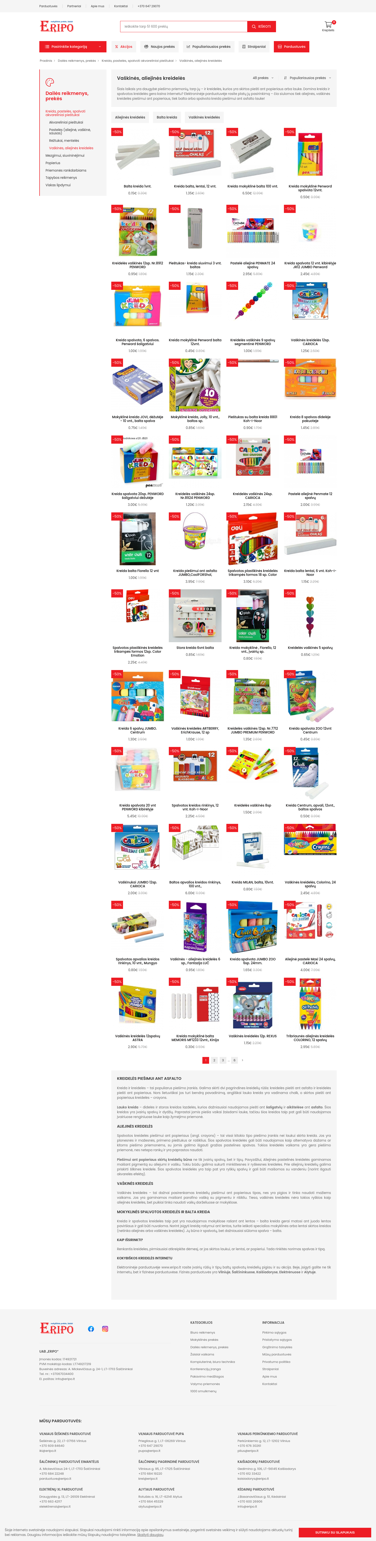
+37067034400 (62, 1374)
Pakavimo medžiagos (207, 1376)
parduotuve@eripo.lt (55, 1478)
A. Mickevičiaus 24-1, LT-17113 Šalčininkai (69, 1468)
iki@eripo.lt (47, 1450)
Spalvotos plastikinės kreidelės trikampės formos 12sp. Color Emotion (138, 652)
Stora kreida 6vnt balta (195, 648)
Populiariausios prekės (209, 46)
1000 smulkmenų (203, 1391)
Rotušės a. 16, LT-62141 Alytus (160, 1496)
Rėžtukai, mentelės (64, 140)
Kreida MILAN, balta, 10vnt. (253, 882)
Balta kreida (167, 117)
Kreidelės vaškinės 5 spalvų (310, 648)
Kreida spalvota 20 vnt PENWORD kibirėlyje (137, 807)
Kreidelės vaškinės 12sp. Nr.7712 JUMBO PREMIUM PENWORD (253, 730)
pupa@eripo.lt (149, 1450)
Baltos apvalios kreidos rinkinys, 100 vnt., (195, 884)
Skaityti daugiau (150, 1535)
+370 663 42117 (50, 1501)
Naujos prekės (159, 46)
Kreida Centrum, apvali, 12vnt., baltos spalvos (310, 807)
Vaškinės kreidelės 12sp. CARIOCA (310, 342)
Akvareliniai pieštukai (66, 122)
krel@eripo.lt (148, 1478)
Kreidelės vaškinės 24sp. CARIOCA (253, 496)
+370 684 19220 (150, 1473)
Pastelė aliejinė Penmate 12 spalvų (310, 496)
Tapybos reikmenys (61, 177)
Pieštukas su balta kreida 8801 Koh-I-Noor (252, 419)
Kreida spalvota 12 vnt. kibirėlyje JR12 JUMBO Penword (310, 265)
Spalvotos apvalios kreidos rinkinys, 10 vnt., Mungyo (137, 961)
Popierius (53, 163)
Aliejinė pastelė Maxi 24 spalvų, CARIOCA (310, 961)
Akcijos (123, 46)
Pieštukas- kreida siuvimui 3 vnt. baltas (195, 265)
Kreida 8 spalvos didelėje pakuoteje (310, 419)
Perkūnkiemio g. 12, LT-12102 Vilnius (264, 1441)
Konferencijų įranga (205, 1369)
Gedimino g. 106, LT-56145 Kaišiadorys (267, 1468)
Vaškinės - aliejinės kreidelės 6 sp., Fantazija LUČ (195, 961)
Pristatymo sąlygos (277, 1339)
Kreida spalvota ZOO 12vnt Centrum (310, 730)
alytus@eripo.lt (149, 1506)
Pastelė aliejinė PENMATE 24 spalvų (252, 265)
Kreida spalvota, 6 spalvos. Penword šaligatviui (137, 342)
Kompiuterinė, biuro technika (212, 1362)
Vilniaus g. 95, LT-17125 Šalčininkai (164, 1468)
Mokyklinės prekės (204, 1339)
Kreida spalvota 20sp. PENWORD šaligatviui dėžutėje (138, 496)
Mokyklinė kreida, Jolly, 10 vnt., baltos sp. (195, 419)
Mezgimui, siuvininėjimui (65, 155)
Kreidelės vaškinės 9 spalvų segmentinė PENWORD (252, 342)
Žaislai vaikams (202, 1354)
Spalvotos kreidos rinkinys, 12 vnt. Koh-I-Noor (195, 807)
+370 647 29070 (149, 6)
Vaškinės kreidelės (204, 117)
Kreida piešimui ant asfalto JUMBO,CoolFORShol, (195, 573)
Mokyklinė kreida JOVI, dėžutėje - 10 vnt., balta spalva (137, 419)
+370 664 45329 (150, 1501)
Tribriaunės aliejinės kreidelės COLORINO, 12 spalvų (310, 1038)
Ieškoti (264, 26)
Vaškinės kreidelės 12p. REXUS (253, 1036)
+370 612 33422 (249, 1473)
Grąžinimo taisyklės (277, 1347)
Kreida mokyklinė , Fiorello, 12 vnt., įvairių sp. (252, 650)
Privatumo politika (276, 1362)
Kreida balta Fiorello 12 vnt (138, 571)
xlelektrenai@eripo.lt (54, 1506)
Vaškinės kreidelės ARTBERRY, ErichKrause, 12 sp (195, 730)
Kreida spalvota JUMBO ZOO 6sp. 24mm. (253, 961)
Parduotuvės (48, 6)
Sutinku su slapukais (335, 1532)
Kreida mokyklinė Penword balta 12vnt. (195, 342)
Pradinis (46, 60)
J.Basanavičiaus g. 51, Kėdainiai (262, 1496)
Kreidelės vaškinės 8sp (252, 805)
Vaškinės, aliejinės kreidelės (200, 60)
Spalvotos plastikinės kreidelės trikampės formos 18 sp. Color (253, 573)
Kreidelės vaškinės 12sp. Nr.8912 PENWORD (137, 265)
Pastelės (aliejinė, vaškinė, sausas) (70, 132)
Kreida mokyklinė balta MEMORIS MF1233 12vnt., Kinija (195, 1038)
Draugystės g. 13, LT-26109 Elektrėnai (67, 1496)
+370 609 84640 (51, 1445)
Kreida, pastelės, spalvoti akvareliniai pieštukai (138, 60)
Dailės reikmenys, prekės (77, 60)
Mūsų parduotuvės (276, 1354)
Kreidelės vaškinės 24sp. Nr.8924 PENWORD (195, 496)
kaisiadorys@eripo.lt (253, 1478)
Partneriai (74, 6)
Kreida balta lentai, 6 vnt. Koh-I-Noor (310, 573)
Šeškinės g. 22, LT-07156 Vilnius (62, 1441)
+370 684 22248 (51, 1473)
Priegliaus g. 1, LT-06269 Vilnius (162, 1441)
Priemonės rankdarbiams (66, 170)
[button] (72, 46)
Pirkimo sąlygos (274, 1332)
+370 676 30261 (249, 1445)
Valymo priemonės (205, 1384)
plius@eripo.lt (248, 1450)
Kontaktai (121, 6)
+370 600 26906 (250, 1501)
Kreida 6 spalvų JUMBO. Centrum (137, 730)
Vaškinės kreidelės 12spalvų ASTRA (137, 1038)
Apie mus (97, 6)
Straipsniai (254, 46)
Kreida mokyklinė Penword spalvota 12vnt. (310, 188)
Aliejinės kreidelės (130, 117)
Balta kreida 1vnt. (138, 186)
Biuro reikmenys (202, 1332)
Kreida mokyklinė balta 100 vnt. (253, 186)
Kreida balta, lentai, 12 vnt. (195, 186)
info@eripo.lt (65, 1379)
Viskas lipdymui (58, 185)
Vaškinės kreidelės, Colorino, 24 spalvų (310, 884)
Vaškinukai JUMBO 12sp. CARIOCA (137, 884)
